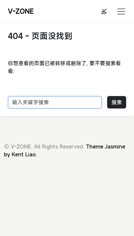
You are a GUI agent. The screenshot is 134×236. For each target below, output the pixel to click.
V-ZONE (21, 11)
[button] (119, 11)
